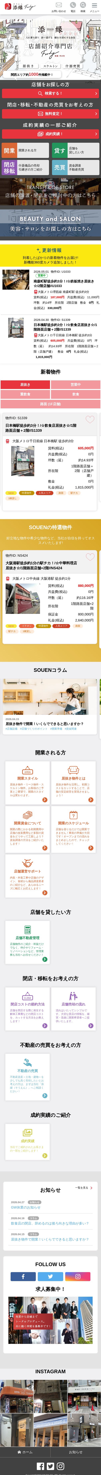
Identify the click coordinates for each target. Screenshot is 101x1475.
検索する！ (50, 93)
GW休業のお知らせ (26, 1207)
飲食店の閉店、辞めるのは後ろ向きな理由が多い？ (50, 1223)
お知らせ (76, 1452)
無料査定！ (50, 113)
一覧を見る (81, 1187)
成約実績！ (50, 134)
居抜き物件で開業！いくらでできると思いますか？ (50, 1239)
